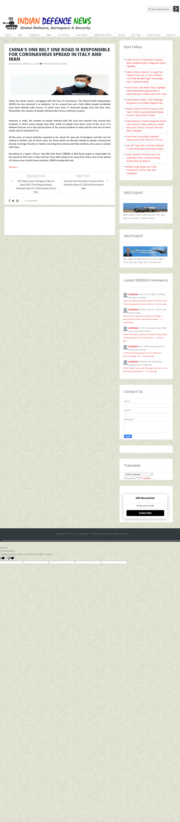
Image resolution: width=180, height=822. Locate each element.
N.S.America (64, 35)
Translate (143, 478)
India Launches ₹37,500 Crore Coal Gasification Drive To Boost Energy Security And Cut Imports (143, 157)
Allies (49, 35)
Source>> (13, 167)
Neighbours (34, 35)
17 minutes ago (151, 371)
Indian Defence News (55, 63)
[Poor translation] (10, 558)
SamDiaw (133, 294)
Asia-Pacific (81, 35)
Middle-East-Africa (102, 35)
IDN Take (136, 35)
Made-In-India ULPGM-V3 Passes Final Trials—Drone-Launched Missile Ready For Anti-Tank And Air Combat (144, 112)
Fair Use (124, 533)
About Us (171, 35)
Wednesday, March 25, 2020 (24, 63)
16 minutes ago (148, 356)
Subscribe (145, 513)
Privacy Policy (112, 533)
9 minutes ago (161, 304)
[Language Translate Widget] (138, 474)
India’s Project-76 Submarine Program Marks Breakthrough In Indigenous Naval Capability (145, 63)
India (20, 35)
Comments (31, 200)
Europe (121, 35)
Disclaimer (83, 533)
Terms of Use (97, 533)
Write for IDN (153, 35)
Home (8, 35)
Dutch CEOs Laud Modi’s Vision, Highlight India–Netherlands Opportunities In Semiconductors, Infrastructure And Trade (146, 90)
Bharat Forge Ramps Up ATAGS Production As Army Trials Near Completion (141, 170)
